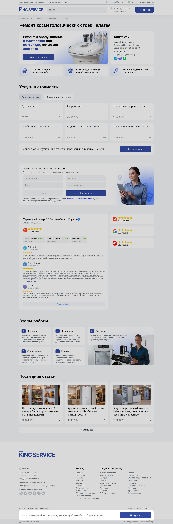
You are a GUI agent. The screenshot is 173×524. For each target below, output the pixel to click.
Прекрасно (135, 515)
